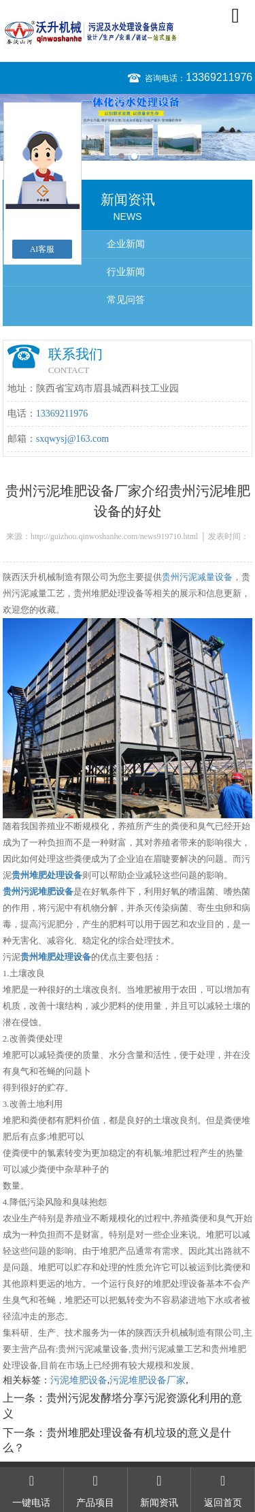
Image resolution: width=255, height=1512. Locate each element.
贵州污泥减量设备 (197, 577)
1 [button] (121, 156)
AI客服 (42, 249)
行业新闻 (126, 272)
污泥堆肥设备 (78, 1380)
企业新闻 (126, 244)
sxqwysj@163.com (72, 439)
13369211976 (219, 77)
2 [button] (134, 156)
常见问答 (126, 300)
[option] (127, 127)
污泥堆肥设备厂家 (147, 1380)
